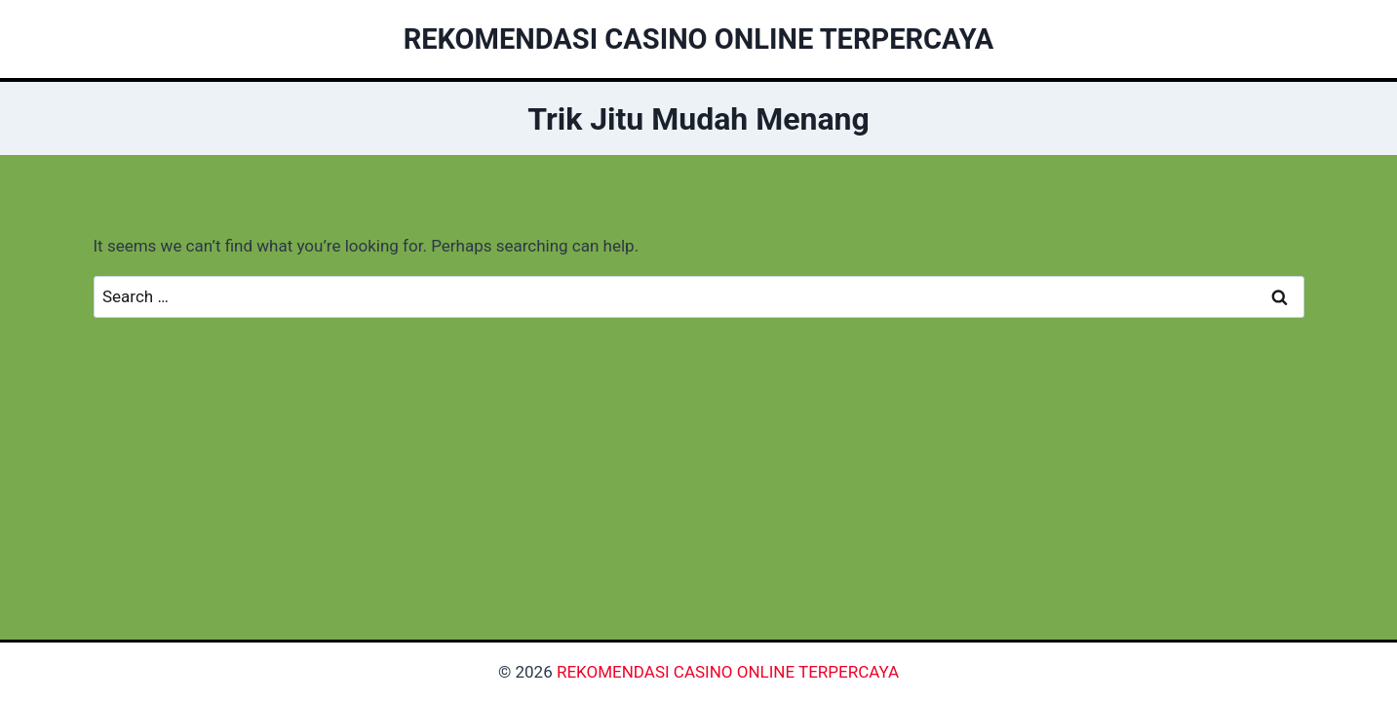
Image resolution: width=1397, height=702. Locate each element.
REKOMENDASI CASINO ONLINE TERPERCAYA (728, 672)
